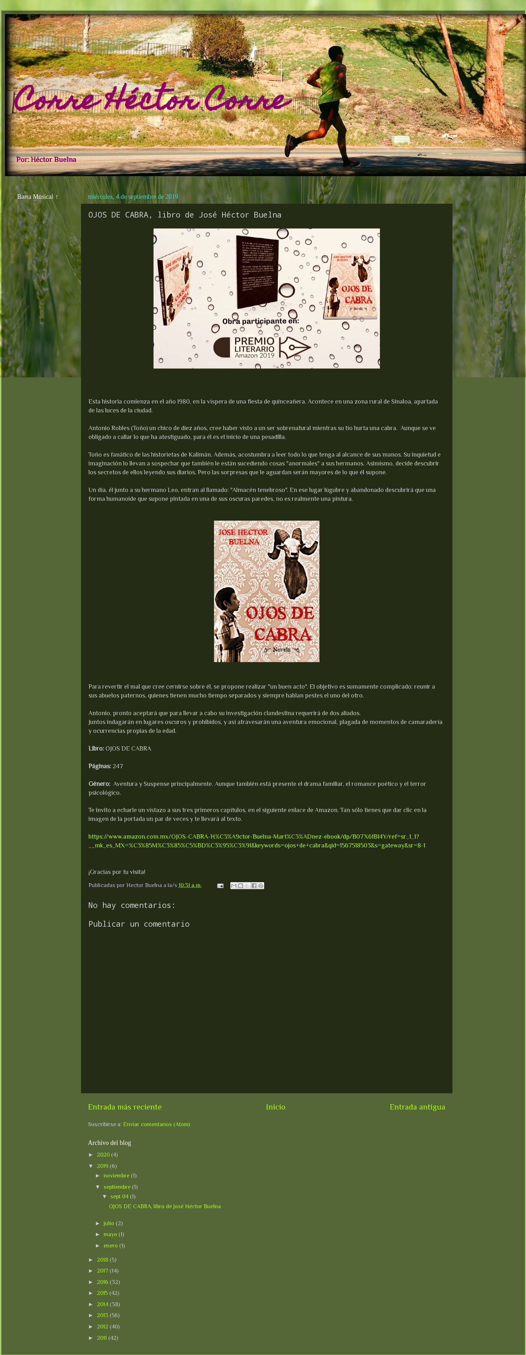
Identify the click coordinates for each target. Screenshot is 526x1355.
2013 (103, 1315)
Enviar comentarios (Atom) (156, 1124)
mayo (111, 1234)
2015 (103, 1293)
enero (111, 1245)
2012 (103, 1326)
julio (110, 1223)
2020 (104, 1154)
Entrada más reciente (125, 1106)
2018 (103, 1259)
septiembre (118, 1186)
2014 (103, 1304)
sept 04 (120, 1196)
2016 (103, 1282)
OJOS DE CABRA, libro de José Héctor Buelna (165, 1206)
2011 (102, 1337)
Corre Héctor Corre (152, 103)
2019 (103, 1166)
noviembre (117, 1175)
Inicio (275, 1106)
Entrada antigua (417, 1106)
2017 (103, 1270)
